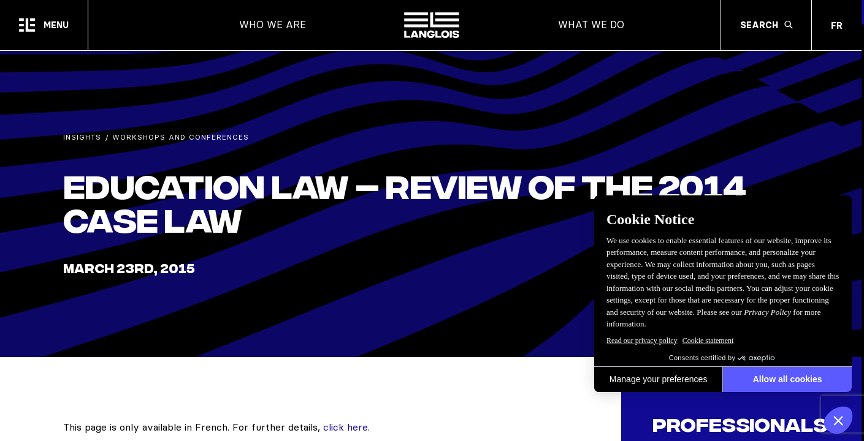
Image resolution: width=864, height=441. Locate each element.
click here (345, 427)
